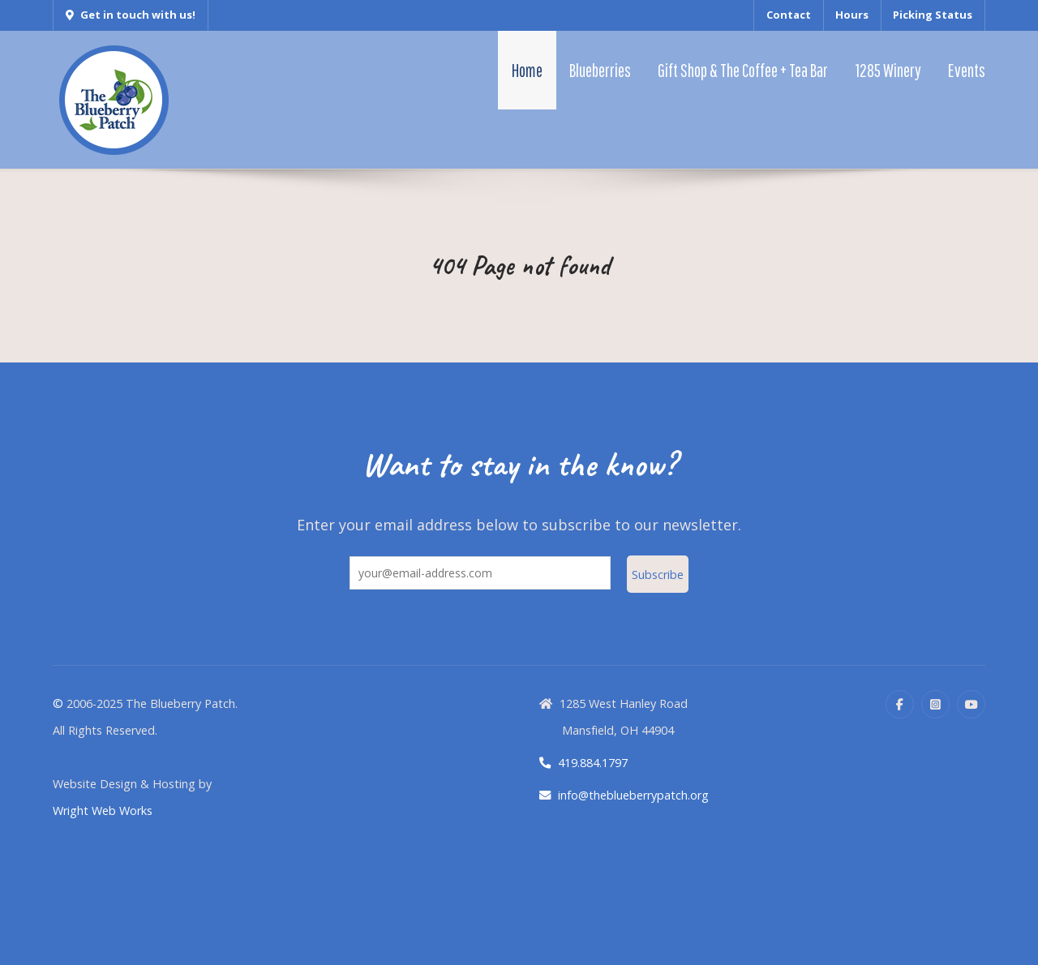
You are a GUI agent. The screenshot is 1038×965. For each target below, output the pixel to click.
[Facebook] (900, 704)
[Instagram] (935, 704)
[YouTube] (971, 704)
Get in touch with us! (130, 14)
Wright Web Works (102, 810)
